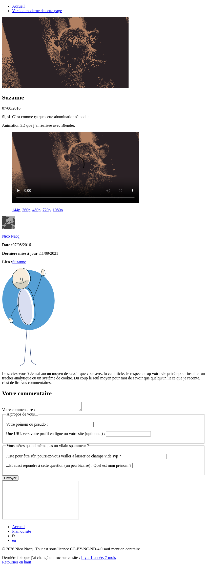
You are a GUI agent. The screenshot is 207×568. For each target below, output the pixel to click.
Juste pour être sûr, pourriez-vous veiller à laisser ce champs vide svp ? (86, 457)
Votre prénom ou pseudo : (50, 426)
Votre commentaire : (44, 411)
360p (26, 210)
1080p (58, 210)
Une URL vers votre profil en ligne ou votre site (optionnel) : (78, 435)
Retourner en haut (16, 563)
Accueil (18, 6)
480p (36, 210)
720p (47, 210)
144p (16, 210)
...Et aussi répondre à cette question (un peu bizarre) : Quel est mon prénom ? (91, 467)
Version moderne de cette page (37, 11)
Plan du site (21, 533)
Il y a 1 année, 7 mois (98, 559)
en (14, 542)
